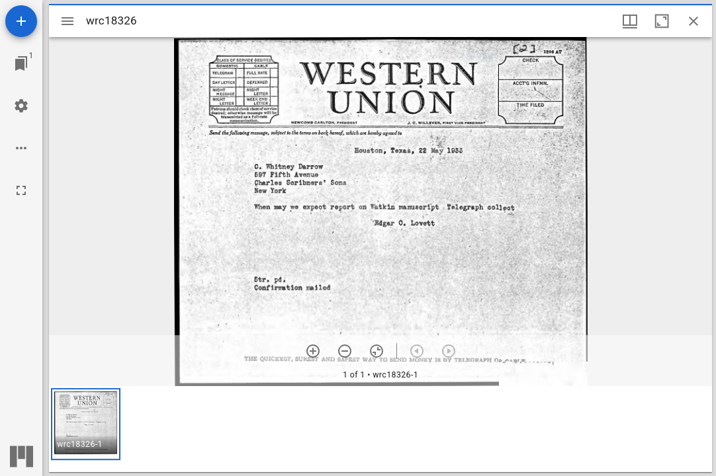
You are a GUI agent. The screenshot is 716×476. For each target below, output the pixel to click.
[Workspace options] (21, 148)
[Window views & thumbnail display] (630, 21)
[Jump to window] (21, 63)
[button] (85, 424)
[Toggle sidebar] (67, 21)
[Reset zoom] (376, 351)
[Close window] (693, 21)
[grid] (380, 429)
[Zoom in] (313, 351)
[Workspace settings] (21, 106)
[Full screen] (21, 190)
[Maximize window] (662, 21)
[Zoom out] (345, 351)
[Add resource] (21, 21)
